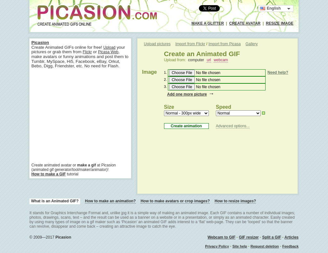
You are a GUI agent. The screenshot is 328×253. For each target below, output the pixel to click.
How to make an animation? (110, 201)
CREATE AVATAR (245, 23)
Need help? (277, 72)
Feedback (290, 246)
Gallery (251, 44)
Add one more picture (187, 94)
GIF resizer (249, 237)
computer (196, 60)
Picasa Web (108, 52)
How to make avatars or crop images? (175, 201)
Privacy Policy (217, 246)
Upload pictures (157, 44)
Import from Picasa (225, 44)
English (270, 8)
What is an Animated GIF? (54, 201)
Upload (109, 47)
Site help (239, 246)
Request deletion (264, 246)
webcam (221, 60)
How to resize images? (235, 201)
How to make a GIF (48, 174)
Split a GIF (271, 237)
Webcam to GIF (221, 237)
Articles (291, 237)
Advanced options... (233, 126)
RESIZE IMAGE (279, 23)
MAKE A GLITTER (208, 23)
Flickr (87, 52)
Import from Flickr (190, 44)
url (209, 60)
